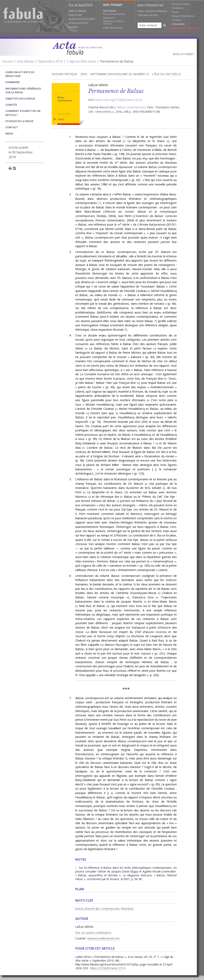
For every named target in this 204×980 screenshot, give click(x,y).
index (9, 133)
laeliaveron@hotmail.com (103, 938)
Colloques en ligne (147, 15)
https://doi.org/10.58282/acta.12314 (118, 100)
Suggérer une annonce (185, 27)
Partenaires (188, 15)
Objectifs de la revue (20, 98)
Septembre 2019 (50, 61)
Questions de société (82, 19)
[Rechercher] (165, 25)
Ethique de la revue (19, 121)
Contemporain (110, 908)
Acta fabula (25, 61)
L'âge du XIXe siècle (81, 61)
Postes (83, 23)
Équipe (175, 15)
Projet (175, 11)
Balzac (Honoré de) (87, 908)
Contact (11, 127)
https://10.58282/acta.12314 (107, 968)
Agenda (73, 27)
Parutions (75, 15)
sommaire (12, 82)
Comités (11, 104)
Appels (72, 23)
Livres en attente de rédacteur (19, 74)
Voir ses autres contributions (93, 932)
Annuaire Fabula (180, 3)
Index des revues (112, 27)
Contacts (176, 19)
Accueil (7, 61)
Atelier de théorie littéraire (152, 11)
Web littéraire (77, 11)
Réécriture (127, 908)
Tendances (177, 7)
